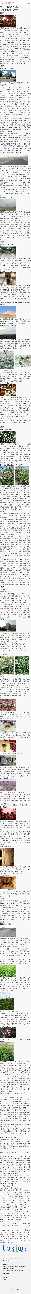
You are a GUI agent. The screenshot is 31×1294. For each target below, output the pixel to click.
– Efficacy (5, 1277)
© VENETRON (15, 1289)
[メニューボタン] (28, 2)
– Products (5, 1283)
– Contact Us (5, 1284)
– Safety (4, 1279)
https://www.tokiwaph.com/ (11, 1260)
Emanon (18, 1291)
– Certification (6, 1281)
